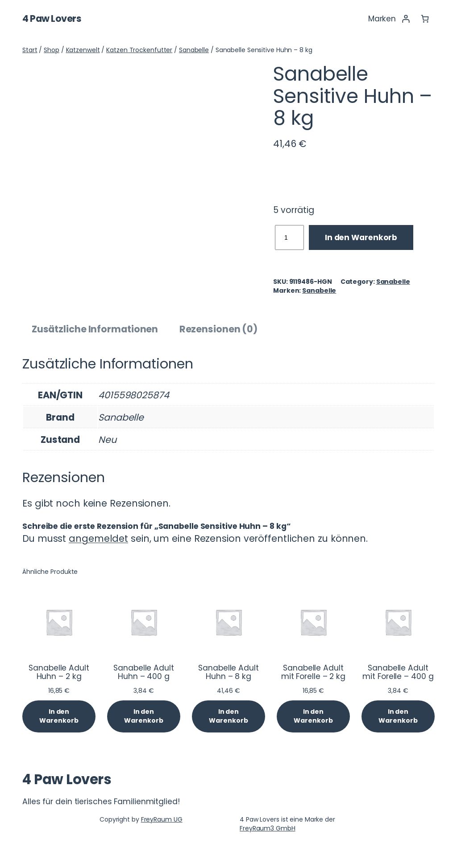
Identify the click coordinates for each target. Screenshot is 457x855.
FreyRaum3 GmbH (267, 828)
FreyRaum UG (162, 819)
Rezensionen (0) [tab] (218, 329)
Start (29, 49)
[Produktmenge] (289, 237)
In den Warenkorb (361, 237)
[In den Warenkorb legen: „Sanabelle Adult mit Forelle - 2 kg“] (313, 716)
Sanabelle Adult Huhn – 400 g (143, 672)
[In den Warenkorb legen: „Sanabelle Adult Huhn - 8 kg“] (228, 716)
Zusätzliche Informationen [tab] (95, 329)
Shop (51, 49)
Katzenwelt (83, 49)
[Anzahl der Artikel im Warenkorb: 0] (425, 18)
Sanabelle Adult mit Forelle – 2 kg (313, 672)
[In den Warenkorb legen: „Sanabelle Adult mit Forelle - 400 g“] (398, 716)
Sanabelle (194, 49)
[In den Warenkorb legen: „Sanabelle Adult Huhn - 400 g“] (143, 716)
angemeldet (98, 538)
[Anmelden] (405, 18)
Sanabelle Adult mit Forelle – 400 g (397, 672)
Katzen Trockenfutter (139, 49)
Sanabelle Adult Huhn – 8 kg (228, 672)
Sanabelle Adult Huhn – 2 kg (59, 672)
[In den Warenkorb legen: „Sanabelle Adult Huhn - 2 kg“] (59, 716)
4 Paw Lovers (51, 18)
